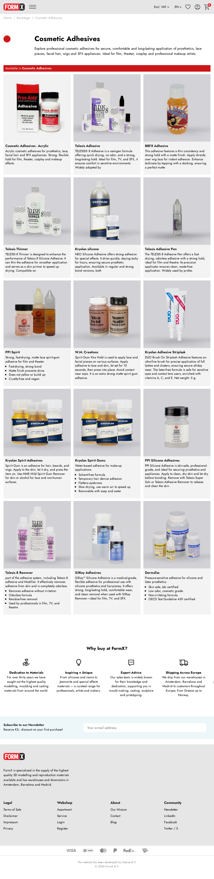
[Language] (178, 7)
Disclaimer (10, 816)
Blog (113, 822)
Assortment (64, 809)
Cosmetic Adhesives (48, 18)
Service (62, 816)
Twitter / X (171, 828)
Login (61, 822)
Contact (115, 816)
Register (62, 828)
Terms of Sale (12, 809)
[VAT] (161, 7)
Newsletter (171, 809)
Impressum (10, 822)
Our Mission (118, 809)
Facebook (170, 822)
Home (7, 18)
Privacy (8, 828)
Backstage (23, 18)
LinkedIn (169, 816)
